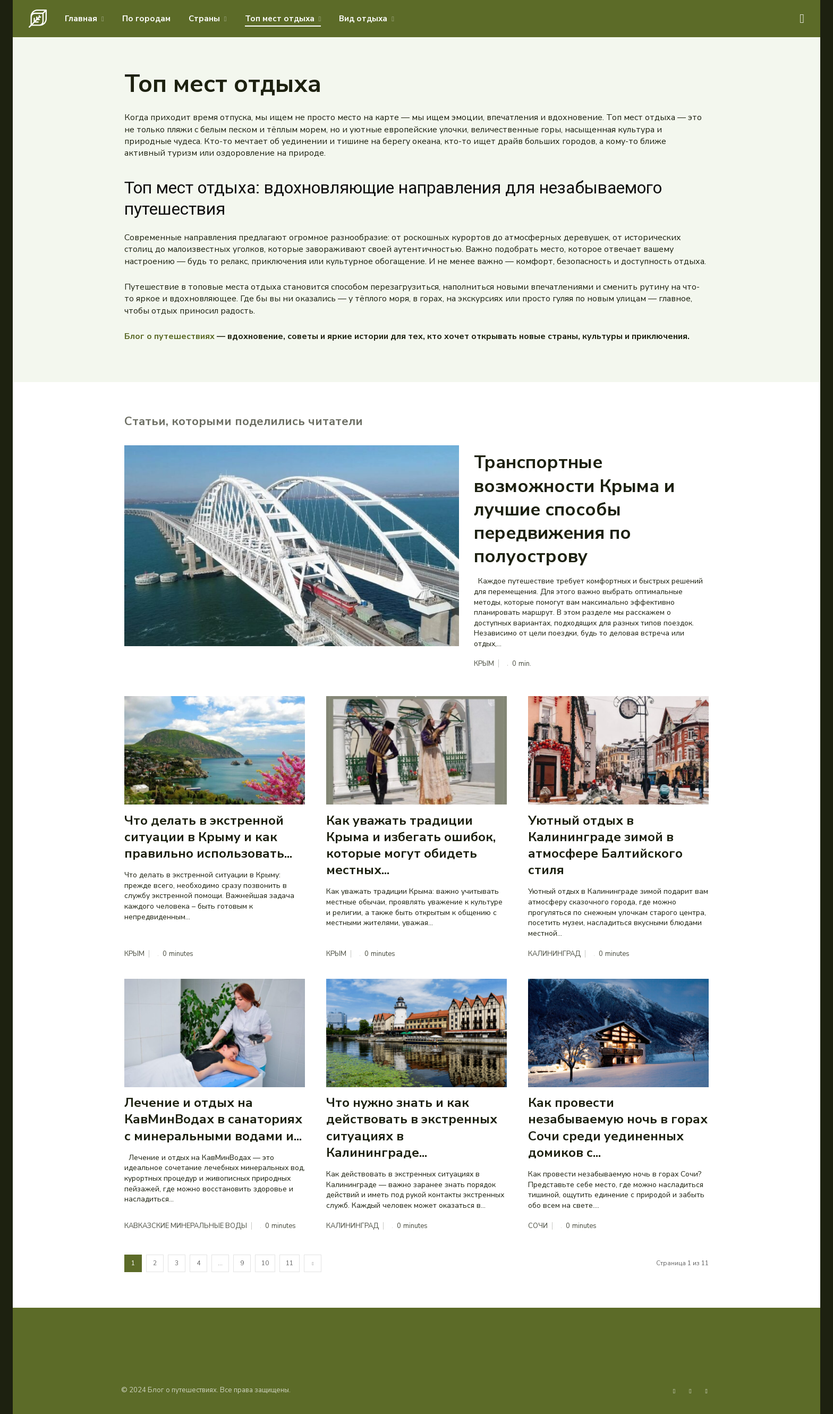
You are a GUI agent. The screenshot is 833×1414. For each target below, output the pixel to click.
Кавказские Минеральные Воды (185, 1226)
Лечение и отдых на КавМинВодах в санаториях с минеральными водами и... (213, 1120)
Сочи (538, 1226)
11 (289, 1263)
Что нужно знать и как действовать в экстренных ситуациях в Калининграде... (411, 1128)
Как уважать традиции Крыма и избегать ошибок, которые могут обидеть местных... (411, 845)
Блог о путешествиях (169, 336)
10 (265, 1263)
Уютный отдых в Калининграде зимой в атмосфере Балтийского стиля (605, 845)
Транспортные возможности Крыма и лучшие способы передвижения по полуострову (574, 509)
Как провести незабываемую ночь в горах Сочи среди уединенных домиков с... (618, 1128)
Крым (484, 664)
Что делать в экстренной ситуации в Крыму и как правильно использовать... (208, 837)
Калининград (554, 954)
